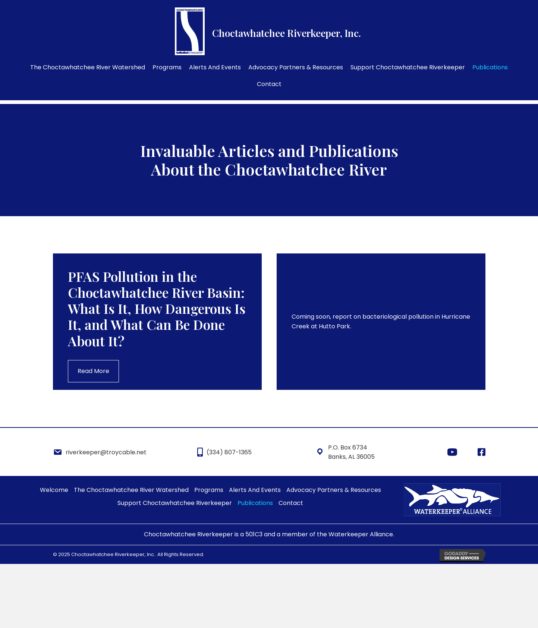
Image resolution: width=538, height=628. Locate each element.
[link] (87, 67)
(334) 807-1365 (229, 452)
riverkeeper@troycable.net (106, 452)
